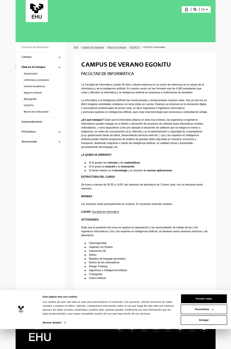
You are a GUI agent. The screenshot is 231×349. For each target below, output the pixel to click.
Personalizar (204, 329)
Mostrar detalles (52, 342)
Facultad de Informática (105, 211)
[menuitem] (204, 9)
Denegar (204, 340)
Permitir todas (204, 318)
